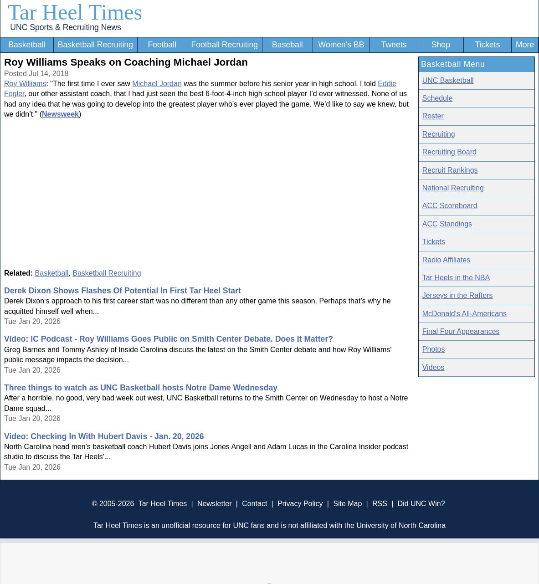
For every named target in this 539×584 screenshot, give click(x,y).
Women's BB (341, 44)
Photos (433, 349)
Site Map (347, 503)
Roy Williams (25, 83)
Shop (440, 44)
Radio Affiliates (446, 260)
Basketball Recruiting (95, 44)
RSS (379, 503)
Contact (254, 503)
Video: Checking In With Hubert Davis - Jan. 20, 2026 (104, 436)
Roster (433, 116)
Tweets (394, 44)
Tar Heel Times (75, 12)
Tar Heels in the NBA (456, 278)
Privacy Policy (300, 503)
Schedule (437, 98)
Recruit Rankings (450, 170)
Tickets (487, 44)
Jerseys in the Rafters (457, 295)
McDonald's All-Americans (464, 314)
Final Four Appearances (461, 331)
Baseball (287, 44)
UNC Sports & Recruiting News (65, 27)
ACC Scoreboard (449, 206)
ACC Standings (447, 224)
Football (162, 44)
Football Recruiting (224, 44)
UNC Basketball (448, 80)
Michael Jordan (157, 83)
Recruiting (438, 134)
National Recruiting (453, 188)
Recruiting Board (449, 152)
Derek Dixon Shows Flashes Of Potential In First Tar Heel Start (122, 290)
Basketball (26, 44)
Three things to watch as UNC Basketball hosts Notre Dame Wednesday (140, 387)
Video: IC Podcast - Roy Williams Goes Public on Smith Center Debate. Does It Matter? (168, 338)
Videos (433, 367)
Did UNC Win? (421, 503)
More (525, 44)
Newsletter (214, 503)
